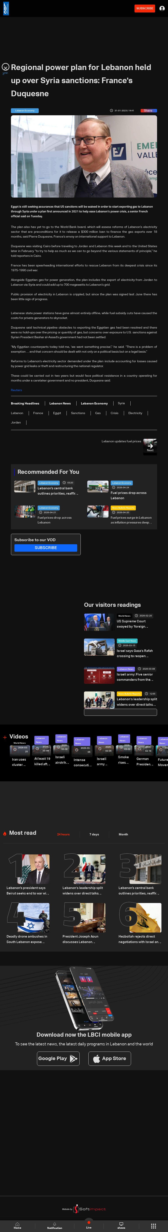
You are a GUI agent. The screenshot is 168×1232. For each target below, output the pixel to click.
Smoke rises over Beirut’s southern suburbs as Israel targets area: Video (119, 757)
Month (123, 830)
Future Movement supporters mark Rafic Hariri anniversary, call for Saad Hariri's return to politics (158, 759)
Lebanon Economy (48, 483)
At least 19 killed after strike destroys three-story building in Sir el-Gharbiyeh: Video (41, 758)
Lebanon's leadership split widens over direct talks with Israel (135, 699)
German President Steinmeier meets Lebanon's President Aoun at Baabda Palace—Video (137, 758)
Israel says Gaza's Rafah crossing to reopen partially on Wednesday (136, 652)
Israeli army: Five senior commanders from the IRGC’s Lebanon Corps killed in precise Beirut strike (137, 674)
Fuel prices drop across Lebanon (128, 495)
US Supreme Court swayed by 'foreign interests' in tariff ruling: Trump (137, 623)
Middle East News (127, 640)
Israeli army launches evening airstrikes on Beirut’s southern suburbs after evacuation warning (100, 758)
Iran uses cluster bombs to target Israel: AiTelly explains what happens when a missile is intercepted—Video (20, 759)
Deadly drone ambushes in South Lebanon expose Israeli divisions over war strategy (28, 934)
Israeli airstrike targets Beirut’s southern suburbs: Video (59, 757)
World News (124, 615)
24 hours (63, 830)
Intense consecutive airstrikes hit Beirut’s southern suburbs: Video (79, 759)
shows (121, 1225)
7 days (94, 830)
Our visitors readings (112, 604)
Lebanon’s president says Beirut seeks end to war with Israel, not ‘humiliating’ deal (27, 886)
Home (17, 1226)
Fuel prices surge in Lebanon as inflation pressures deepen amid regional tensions (132, 519)
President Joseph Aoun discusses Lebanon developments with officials (82, 934)
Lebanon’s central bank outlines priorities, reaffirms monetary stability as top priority (57, 491)
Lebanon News (125, 667)
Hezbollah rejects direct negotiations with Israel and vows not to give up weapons (139, 934)
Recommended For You (48, 472)
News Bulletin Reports (123, 507)
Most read (22, 829)
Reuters (16, 390)
